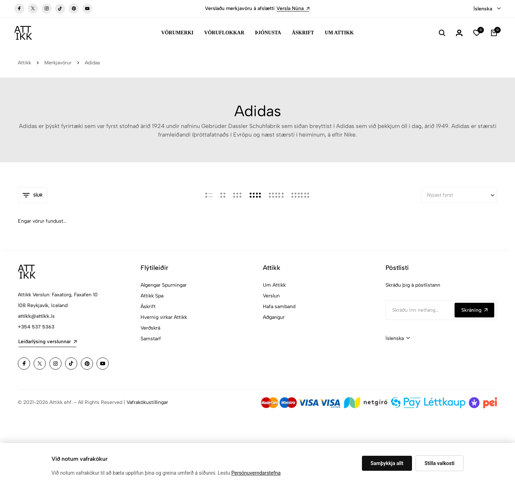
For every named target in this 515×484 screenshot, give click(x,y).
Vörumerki (177, 32)
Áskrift (303, 32)
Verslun (271, 296)
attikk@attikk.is (36, 316)
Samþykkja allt (387, 463)
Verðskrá (150, 328)
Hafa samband (279, 306)
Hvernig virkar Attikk (164, 317)
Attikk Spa (152, 296)
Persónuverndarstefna (256, 473)
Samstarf (151, 339)
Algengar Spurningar (164, 285)
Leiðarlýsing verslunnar (47, 342)
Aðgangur (274, 317)
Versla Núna (292, 8)
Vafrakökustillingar (147, 402)
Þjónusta (268, 32)
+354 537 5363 (36, 327)
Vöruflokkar (224, 32)
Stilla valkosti (440, 463)
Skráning (474, 310)
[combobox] (487, 9)
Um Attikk (339, 32)
